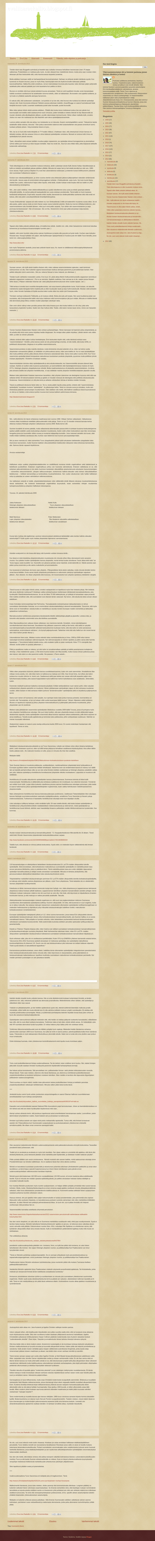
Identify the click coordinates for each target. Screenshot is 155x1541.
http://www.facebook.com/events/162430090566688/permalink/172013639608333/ (39, 840)
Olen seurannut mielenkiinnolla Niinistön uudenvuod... (125, 229)
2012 (107, 241)
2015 (107, 152)
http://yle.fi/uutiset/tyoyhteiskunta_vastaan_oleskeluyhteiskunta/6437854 (35, 1241)
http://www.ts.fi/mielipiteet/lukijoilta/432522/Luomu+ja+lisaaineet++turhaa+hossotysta (39, 1481)
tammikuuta (111, 181)
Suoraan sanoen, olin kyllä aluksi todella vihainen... (124, 194)
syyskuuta (110, 168)
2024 (107, 126)
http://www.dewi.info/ (17, 243)
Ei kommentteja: (43, 153)
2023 (107, 129)
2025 (107, 123)
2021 (107, 136)
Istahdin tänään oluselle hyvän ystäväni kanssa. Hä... (124, 223)
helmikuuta (111, 178)
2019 (107, 139)
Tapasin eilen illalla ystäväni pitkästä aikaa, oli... (123, 190)
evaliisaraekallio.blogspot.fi (40, 8)
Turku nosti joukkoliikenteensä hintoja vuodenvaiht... (124, 226)
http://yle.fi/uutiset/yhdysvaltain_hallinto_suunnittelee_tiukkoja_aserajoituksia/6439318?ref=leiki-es (44, 1101)
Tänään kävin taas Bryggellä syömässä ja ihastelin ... (124, 184)
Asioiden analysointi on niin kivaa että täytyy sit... (123, 203)
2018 (107, 142)
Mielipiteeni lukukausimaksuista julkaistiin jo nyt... (123, 213)
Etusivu (13, 58)
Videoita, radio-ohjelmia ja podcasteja (71, 58)
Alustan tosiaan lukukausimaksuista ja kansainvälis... (124, 216)
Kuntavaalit (47, 58)
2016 (107, 149)
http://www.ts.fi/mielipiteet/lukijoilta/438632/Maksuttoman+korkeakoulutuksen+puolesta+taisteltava (44, 760)
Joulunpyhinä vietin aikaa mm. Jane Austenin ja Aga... (125, 233)
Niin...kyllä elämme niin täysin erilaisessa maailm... (124, 200)
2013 (107, 159)
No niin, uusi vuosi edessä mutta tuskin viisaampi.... (124, 236)
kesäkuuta (110, 174)
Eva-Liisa (23, 58)
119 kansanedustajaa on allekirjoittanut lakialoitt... (123, 220)
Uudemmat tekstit (16, 1521)
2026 (107, 120)
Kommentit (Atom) (18, 1526)
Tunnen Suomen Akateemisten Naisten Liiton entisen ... (125, 197)
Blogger (89, 1537)
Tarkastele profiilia (109, 111)
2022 (107, 133)
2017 (107, 146)
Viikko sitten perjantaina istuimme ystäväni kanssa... (124, 210)
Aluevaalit (35, 58)
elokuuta (110, 171)
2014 (107, 155)
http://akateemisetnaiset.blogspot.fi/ (22, 397)
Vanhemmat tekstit (90, 1521)
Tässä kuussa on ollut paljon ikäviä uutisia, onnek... (124, 207)
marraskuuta (111, 161)
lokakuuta (110, 165)
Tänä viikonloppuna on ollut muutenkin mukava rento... (125, 187)
